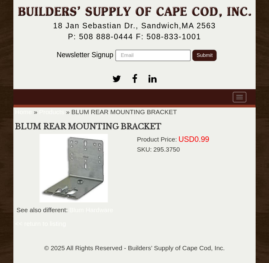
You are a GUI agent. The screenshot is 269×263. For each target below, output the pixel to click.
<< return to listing (40, 223)
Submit (204, 55)
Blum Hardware (91, 209)
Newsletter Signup (124, 55)
